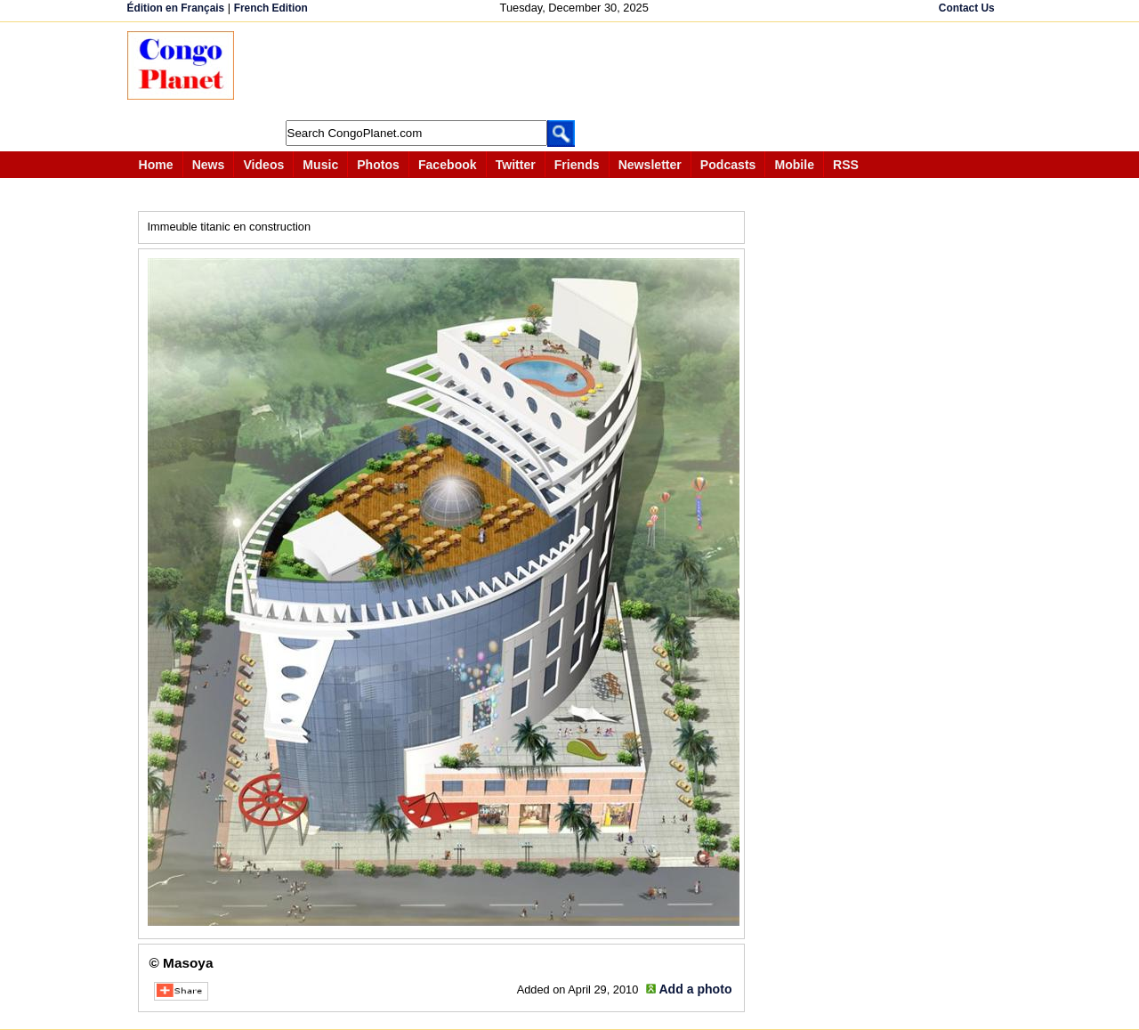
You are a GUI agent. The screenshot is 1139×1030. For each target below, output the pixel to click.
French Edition (271, 8)
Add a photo (694, 989)
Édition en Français (176, 8)
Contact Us (967, 8)
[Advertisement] (576, 71)
